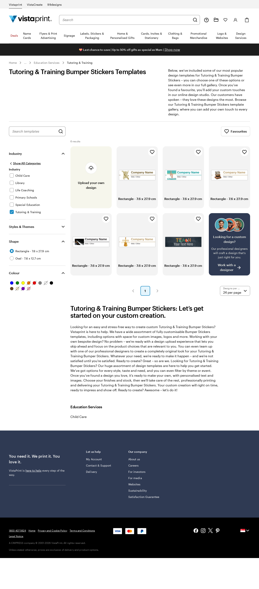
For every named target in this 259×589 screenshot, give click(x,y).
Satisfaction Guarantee (143, 497)
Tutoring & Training (79, 62)
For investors (136, 471)
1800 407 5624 (17, 530)
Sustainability (137, 490)
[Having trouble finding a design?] (229, 244)
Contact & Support (98, 465)
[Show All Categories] (25, 163)
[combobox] (126, 19)
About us (134, 459)
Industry (15, 153)
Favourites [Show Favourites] (235, 131)
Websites (134, 484)
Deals (14, 35)
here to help (33, 470)
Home (13, 62)
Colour (14, 273)
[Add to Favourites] (152, 152)
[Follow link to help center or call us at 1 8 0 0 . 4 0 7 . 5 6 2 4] (206, 19)
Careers (133, 465)
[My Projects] (216, 19)
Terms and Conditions (82, 530)
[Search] (195, 20)
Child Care (78, 417)
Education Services (46, 62)
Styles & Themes (21, 227)
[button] (133, 291)
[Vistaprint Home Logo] (30, 20)
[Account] (235, 20)
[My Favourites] (225, 20)
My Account (94, 459)
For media (135, 478)
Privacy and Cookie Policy (52, 530)
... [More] (25, 62)
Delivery (91, 471)
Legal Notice (16, 536)
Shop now (172, 49)
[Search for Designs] (61, 131)
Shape (14, 241)
